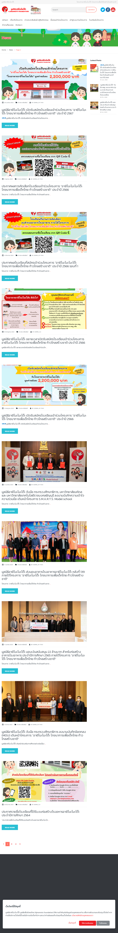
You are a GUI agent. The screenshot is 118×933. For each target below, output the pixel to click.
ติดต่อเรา (19, 25)
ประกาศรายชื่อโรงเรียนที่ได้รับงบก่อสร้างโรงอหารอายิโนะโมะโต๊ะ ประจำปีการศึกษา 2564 (41, 813)
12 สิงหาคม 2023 (8, 255)
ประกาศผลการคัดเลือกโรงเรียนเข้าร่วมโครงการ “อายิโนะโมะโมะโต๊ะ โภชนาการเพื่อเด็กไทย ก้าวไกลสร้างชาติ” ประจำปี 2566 (42, 188)
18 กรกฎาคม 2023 (9, 332)
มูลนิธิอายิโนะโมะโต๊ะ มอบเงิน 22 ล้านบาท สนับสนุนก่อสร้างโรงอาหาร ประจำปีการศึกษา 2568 (108, 106)
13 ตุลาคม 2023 (8, 179)
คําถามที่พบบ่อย (7, 25)
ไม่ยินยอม (103, 923)
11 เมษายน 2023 (8, 565)
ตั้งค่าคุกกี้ (72, 923)
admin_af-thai (38, 102)
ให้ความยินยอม (87, 923)
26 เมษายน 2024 (8, 102)
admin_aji (37, 332)
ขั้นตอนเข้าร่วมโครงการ (59, 20)
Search (91, 9)
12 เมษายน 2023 (8, 485)
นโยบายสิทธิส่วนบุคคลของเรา (82, 915)
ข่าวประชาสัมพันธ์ (22, 102)
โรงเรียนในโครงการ (96, 20)
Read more (10, 125)
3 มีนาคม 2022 (8, 724)
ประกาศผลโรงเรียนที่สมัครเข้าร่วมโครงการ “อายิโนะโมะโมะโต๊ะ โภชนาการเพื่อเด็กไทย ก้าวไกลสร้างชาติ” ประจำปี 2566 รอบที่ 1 (40, 264)
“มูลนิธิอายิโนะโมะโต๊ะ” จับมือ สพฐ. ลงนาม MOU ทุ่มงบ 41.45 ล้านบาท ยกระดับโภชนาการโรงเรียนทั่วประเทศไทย (108, 90)
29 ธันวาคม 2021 (8, 804)
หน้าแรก (5, 20)
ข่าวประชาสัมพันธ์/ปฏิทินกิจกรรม (36, 20)
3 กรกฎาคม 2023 (9, 408)
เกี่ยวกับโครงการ (16, 20)
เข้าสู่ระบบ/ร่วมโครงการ (78, 20)
